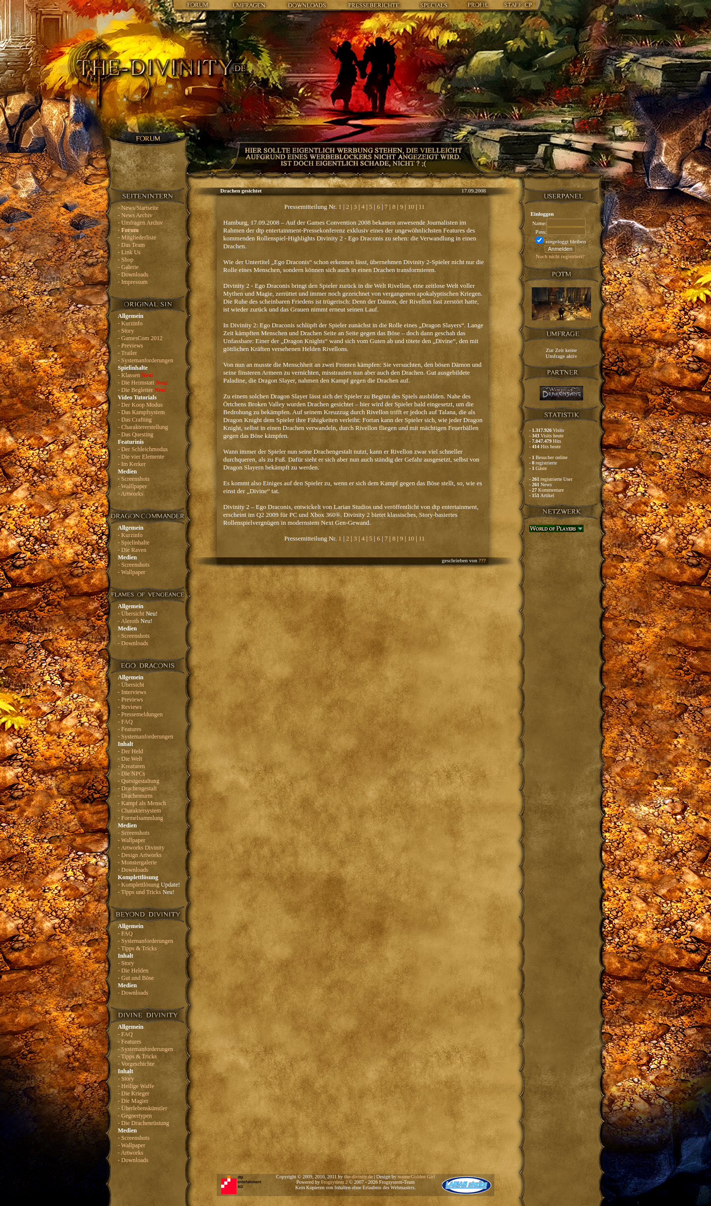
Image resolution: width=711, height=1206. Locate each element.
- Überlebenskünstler (142, 1108)
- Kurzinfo (130, 323)
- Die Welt (130, 758)
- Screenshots (134, 478)
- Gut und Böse (136, 977)
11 (422, 206)
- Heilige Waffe (136, 1086)
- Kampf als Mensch (142, 803)
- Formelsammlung (140, 818)
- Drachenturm (135, 795)
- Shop (126, 259)
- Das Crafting (135, 419)
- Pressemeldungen (140, 714)
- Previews (130, 345)
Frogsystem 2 (334, 1182)
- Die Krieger (134, 1093)
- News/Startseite (138, 207)
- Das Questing (136, 434)
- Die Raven (132, 549)
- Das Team (131, 244)
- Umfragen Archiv (140, 222)
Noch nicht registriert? (560, 256)
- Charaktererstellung (143, 427)
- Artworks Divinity (141, 847)
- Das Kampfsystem (141, 412)
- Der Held (130, 751)
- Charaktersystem (139, 810)
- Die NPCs (131, 773)
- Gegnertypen (135, 1115)
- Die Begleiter (142, 390)
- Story (126, 330)
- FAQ (125, 721)
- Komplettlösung (149, 884)
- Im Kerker (132, 464)
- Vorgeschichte (136, 1063)
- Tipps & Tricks (137, 948)
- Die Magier (133, 1100)
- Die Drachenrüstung (143, 1123)
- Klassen (136, 375)
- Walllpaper (132, 486)
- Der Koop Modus (140, 404)
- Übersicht (138, 613)
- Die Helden (133, 970)
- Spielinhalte (134, 542)
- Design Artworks (140, 855)
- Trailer (127, 353)
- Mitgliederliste (137, 237)
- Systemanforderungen (145, 360)
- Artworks (131, 493)
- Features (130, 729)
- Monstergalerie (137, 862)
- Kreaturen (131, 766)
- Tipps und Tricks (146, 892)
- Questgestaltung (138, 781)
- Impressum (133, 281)
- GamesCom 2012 (140, 338)
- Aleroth (135, 621)
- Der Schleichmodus (143, 449)
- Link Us (129, 252)
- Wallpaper (132, 572)
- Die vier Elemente (141, 456)
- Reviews (130, 706)
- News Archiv (135, 215)
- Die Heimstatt (143, 382)
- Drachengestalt (137, 788)
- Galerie (128, 267)
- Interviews (132, 692)
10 (411, 206)
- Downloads (133, 274)
